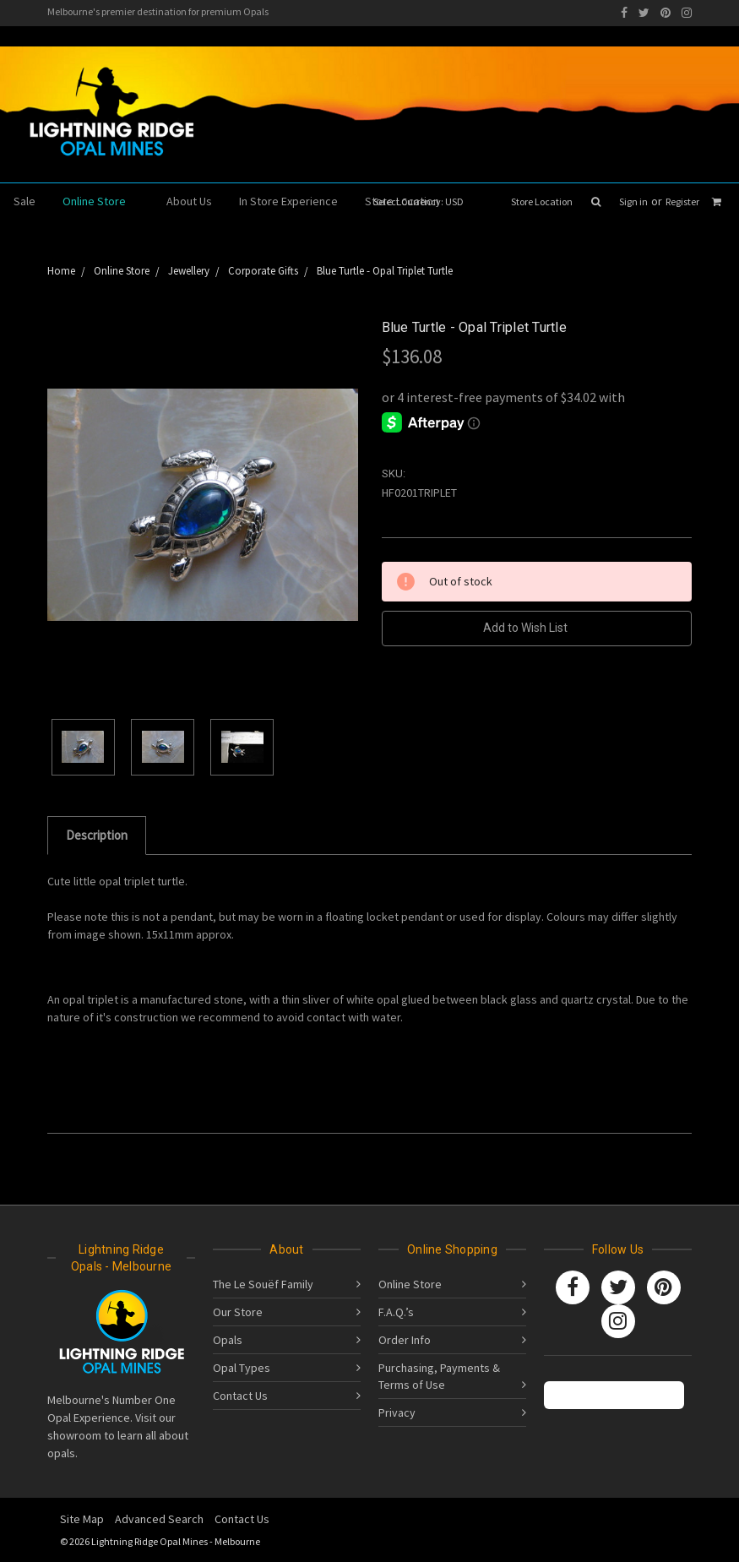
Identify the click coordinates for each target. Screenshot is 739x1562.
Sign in (633, 201)
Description (97, 835)
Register (682, 201)
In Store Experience (288, 201)
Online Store (100, 201)
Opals (227, 1339)
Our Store (238, 1312)
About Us (189, 201)
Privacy (397, 1412)
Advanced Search (159, 1519)
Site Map (82, 1519)
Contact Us (240, 1395)
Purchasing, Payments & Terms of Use (439, 1376)
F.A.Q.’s (396, 1312)
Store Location (542, 201)
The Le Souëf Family (263, 1284)
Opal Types (241, 1367)
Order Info (404, 1339)
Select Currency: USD (424, 201)
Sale (24, 201)
